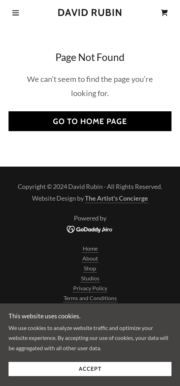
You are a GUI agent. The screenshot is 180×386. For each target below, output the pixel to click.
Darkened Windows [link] (90, 317)
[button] (21, 13)
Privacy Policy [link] (90, 288)
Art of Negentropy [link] (90, 307)
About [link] (90, 258)
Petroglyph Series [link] (90, 327)
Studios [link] (90, 278)
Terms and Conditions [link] (90, 298)
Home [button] (90, 248)
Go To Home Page (90, 121)
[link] (90, 13)
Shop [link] (90, 268)
